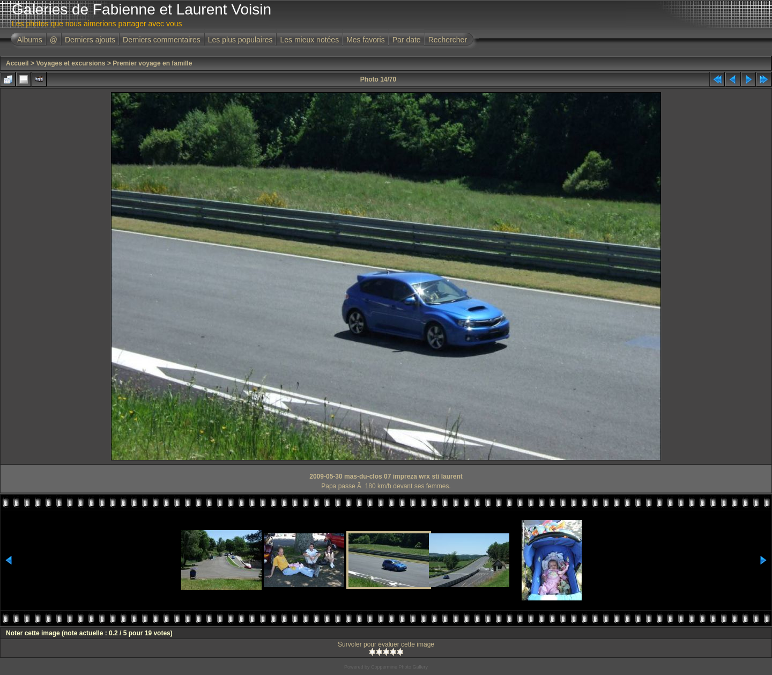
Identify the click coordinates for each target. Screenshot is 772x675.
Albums (29, 39)
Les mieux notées (309, 39)
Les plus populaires (240, 39)
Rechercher (447, 39)
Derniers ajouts (90, 39)
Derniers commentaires (162, 39)
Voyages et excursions (70, 63)
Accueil (17, 63)
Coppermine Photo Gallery (399, 667)
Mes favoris (365, 39)
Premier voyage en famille (152, 63)
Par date (406, 39)
